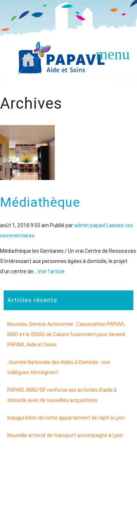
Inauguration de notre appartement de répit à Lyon (66, 417)
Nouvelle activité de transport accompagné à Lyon (65, 435)
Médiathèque (40, 202)
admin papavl (89, 225)
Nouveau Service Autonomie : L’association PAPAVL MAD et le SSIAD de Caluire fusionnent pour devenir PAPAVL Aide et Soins (66, 334)
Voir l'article (51, 271)
